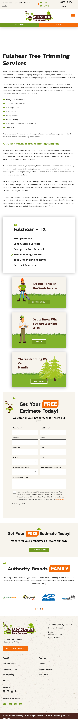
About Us (39, 344)
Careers (42, 669)
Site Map (6, 685)
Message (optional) (20, 481)
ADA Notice (43, 680)
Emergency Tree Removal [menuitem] (29, 250)
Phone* (15, 441)
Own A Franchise (46, 674)
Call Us (58, 25)
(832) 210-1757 (66, 4)
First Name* (17, 431)
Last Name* (45, 431)
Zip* (42, 461)
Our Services (39, 384)
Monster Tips (8, 669)
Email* (43, 441)
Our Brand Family (10, 674)
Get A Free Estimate (39, 303)
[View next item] (43, 613)
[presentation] (39, 512)
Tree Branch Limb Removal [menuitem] (30, 260)
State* (15, 461)
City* (42, 451)
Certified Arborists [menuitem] (25, 266)
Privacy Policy (59, 503)
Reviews (42, 663)
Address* (16, 451)
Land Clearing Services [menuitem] (27, 244)
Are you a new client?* (21, 471)
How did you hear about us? (51, 471)
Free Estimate (19, 25)
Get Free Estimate (39, 553)
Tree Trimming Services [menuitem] (28, 255)
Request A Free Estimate (17, 653)
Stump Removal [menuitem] (23, 239)
